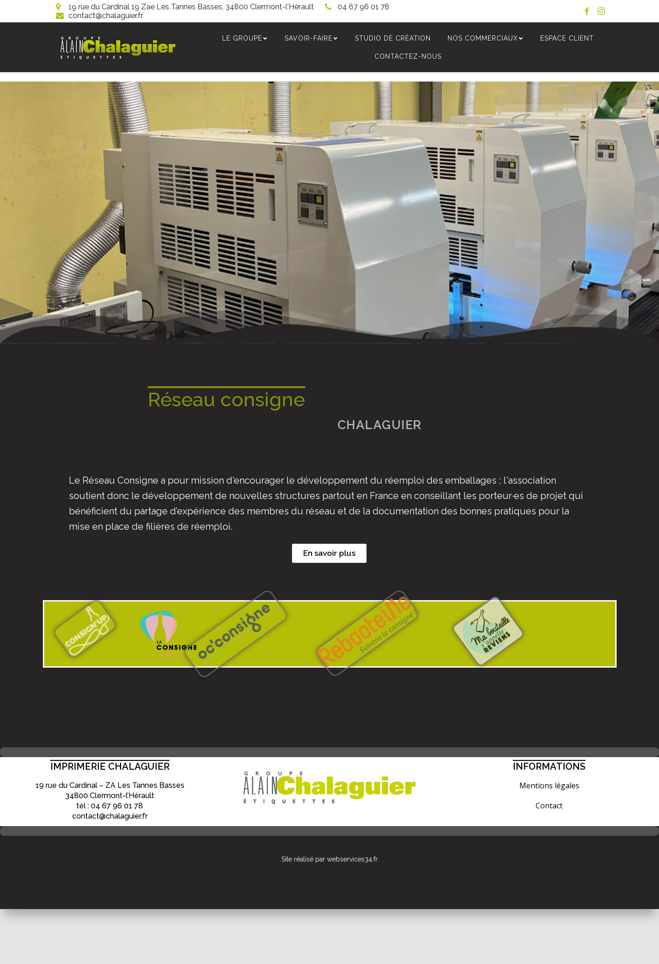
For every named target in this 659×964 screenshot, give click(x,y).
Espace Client (567, 38)
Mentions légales (549, 786)
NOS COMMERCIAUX (486, 38)
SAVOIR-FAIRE (312, 38)
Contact (549, 806)
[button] (329, 553)
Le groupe (245, 38)
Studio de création (393, 38)
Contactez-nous (408, 56)
